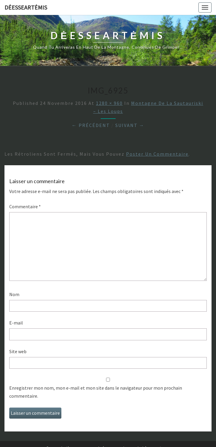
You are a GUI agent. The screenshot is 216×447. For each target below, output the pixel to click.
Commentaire (25, 206)
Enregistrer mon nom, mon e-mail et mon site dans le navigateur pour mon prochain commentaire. (95, 392)
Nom (14, 294)
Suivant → (129, 125)
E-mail (16, 323)
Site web (18, 351)
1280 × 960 (109, 103)
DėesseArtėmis (25, 7)
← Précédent (91, 125)
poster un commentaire (157, 154)
